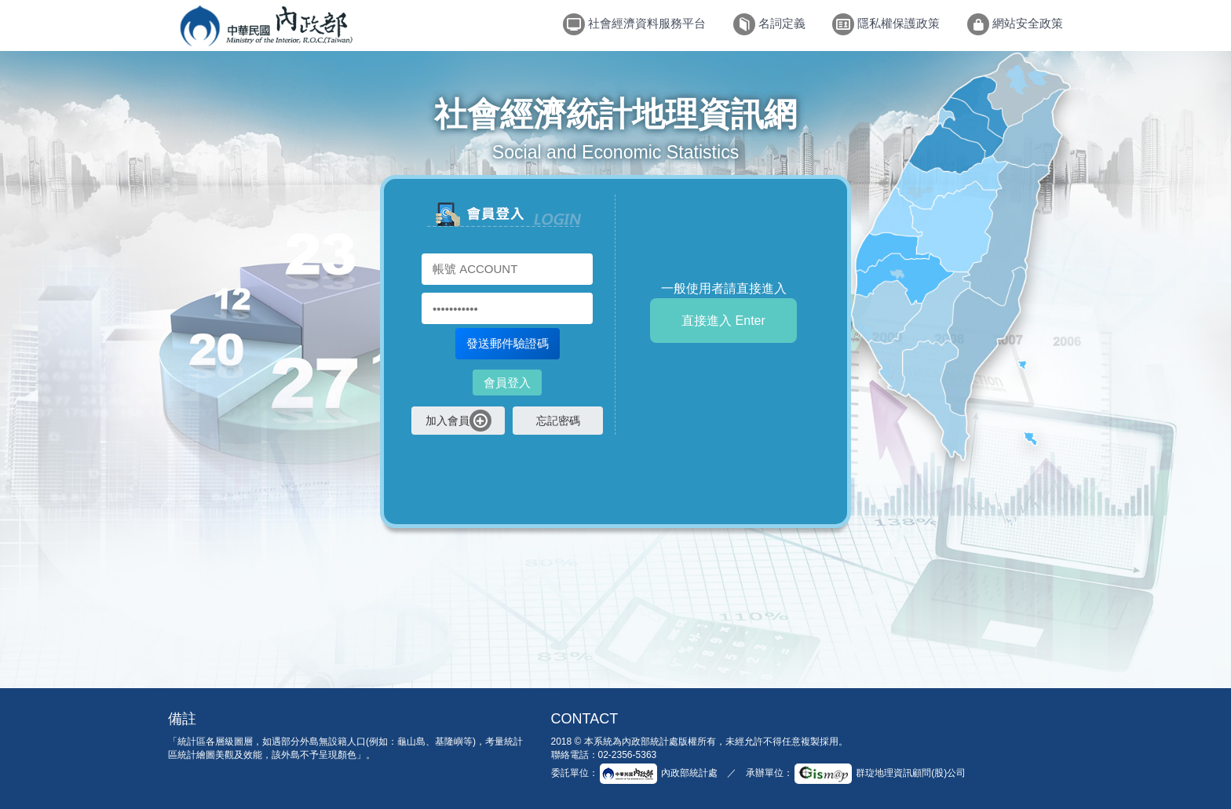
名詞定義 (769, 24)
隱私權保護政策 (886, 24)
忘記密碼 (558, 420)
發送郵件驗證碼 (507, 343)
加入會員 (458, 421)
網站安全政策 (1015, 24)
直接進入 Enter (723, 320)
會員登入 (507, 382)
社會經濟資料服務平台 (634, 24)
